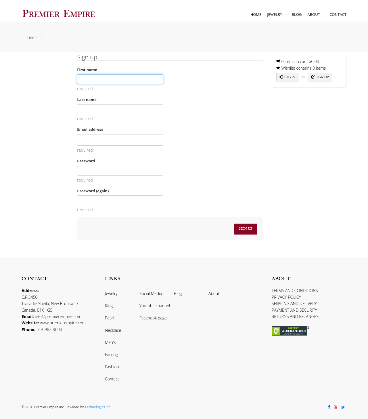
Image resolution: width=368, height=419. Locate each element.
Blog (297, 14)
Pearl (109, 318)
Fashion (112, 367)
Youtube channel (154, 305)
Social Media (150, 293)
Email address (90, 129)
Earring (111, 354)
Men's (110, 342)
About (315, 14)
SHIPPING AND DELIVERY (294, 303)
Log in (287, 77)
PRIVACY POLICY (286, 297)
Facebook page (153, 318)
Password (86, 160)
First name (87, 69)
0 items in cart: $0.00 (297, 61)
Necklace (113, 330)
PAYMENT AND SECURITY (294, 310)
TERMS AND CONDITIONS (295, 290)
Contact (337, 14)
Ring (109, 305)
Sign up (320, 77)
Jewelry (276, 14)
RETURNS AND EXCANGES (295, 316)
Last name (87, 99)
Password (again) (93, 190)
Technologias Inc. (98, 407)
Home (256, 14)
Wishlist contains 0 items (301, 68)
